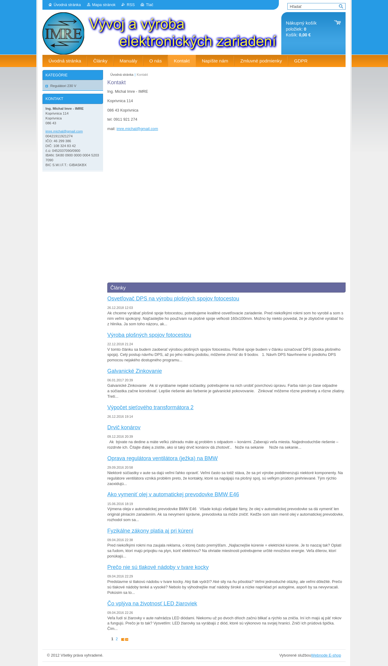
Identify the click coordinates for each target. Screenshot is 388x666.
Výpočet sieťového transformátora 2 (150, 407)
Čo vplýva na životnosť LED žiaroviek (152, 604)
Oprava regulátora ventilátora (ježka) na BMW (162, 458)
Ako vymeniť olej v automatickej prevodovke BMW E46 (173, 494)
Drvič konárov (123, 427)
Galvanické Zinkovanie (134, 371)
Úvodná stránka (67, 4)
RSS (131, 4)
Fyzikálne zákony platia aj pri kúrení (150, 531)
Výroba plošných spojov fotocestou (149, 335)
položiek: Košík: (301, 29)
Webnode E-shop (326, 655)
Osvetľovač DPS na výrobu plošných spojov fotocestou (173, 299)
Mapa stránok (104, 4)
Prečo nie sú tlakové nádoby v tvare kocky (158, 567)
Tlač (149, 4)
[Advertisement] (90, 265)
